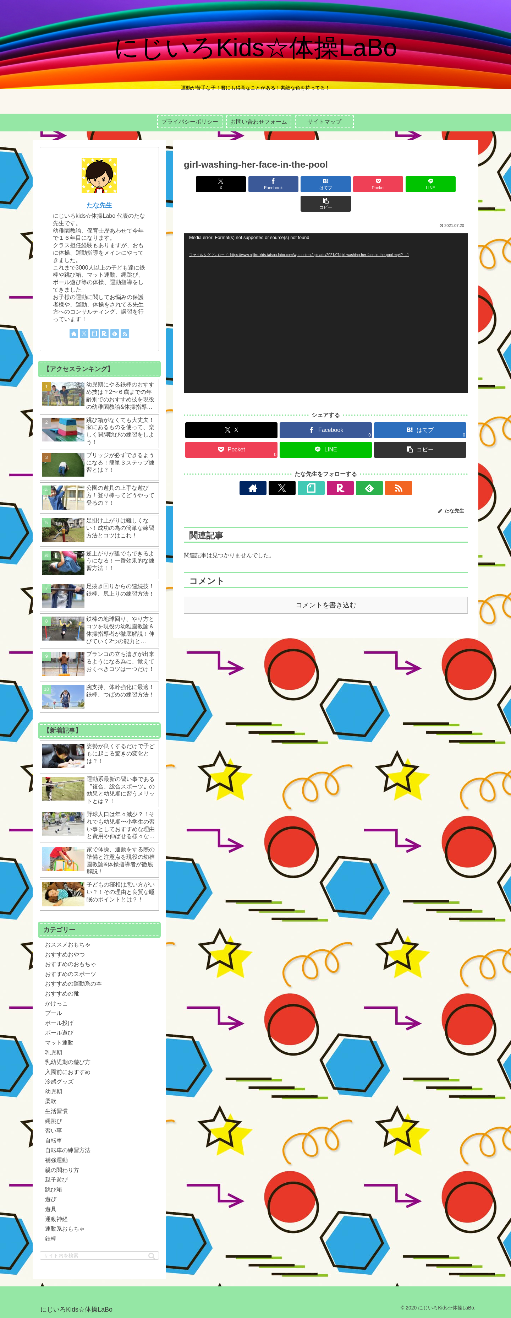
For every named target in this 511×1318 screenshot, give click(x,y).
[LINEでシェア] (397, 184)
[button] (445, 184)
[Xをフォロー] (301, 468)
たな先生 (99, 205)
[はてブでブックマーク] (302, 184)
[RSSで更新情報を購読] (366, 468)
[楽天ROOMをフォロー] (334, 468)
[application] (326, 294)
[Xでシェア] (206, 184)
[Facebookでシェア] (254, 184)
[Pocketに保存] (349, 184)
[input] (99, 1255)
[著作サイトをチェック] (285, 468)
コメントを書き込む (326, 585)
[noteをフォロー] (318, 468)
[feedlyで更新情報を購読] (350, 468)
